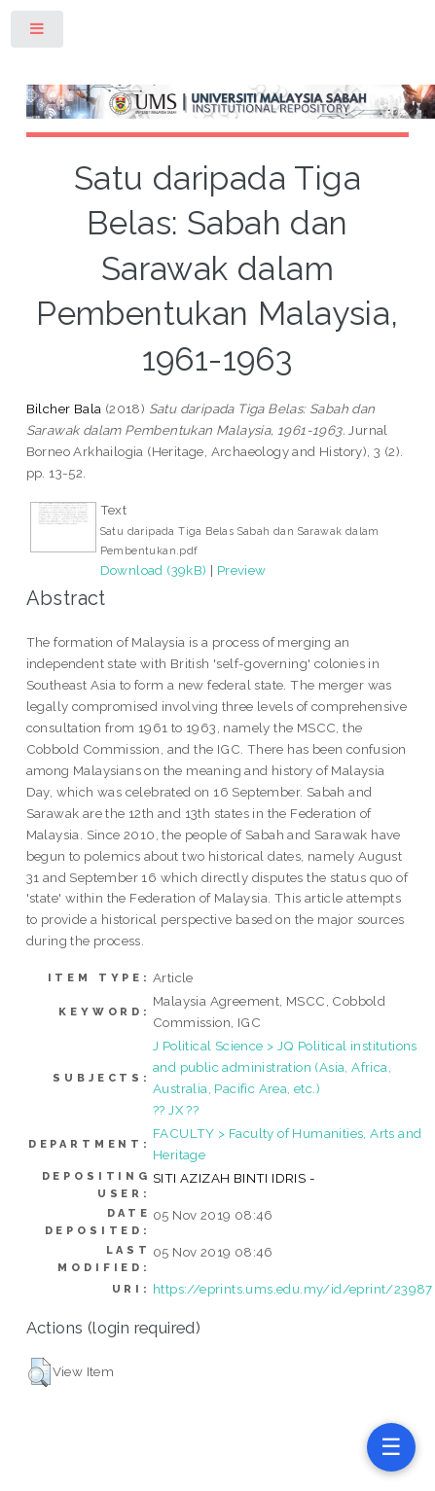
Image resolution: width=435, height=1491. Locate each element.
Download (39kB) (153, 570)
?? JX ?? (176, 1110)
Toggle (38, 32)
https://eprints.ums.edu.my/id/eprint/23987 (293, 1288)
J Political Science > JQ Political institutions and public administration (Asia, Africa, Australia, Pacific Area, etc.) (285, 1067)
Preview (242, 570)
